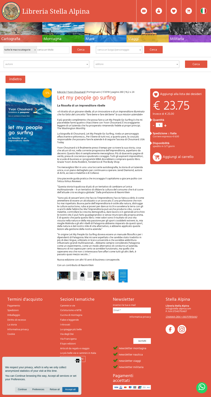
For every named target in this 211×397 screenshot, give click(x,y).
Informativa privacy (18, 330)
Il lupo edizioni (68, 344)
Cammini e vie (67, 306)
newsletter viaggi (130, 361)
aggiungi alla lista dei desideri (181, 94)
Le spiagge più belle (71, 330)
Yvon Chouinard (76, 92)
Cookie (11, 334)
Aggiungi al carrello (178, 157)
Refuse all (55, 390)
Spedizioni (13, 310)
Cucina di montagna (71, 315)
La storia (12, 325)
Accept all (70, 390)
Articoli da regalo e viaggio (74, 349)
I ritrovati (65, 325)
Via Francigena (68, 339)
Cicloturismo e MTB (70, 310)
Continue (22, 390)
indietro (15, 79)
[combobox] (119, 49)
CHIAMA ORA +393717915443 (181, 317)
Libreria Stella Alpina (56, 11)
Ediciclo (61, 92)
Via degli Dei (67, 334)
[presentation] (141, 327)
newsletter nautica (131, 354)
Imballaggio (13, 315)
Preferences (38, 390)
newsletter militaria (131, 367)
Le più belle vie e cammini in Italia (78, 353)
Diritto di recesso (16, 320)
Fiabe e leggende (69, 320)
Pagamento (13, 306)
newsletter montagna (132, 348)
